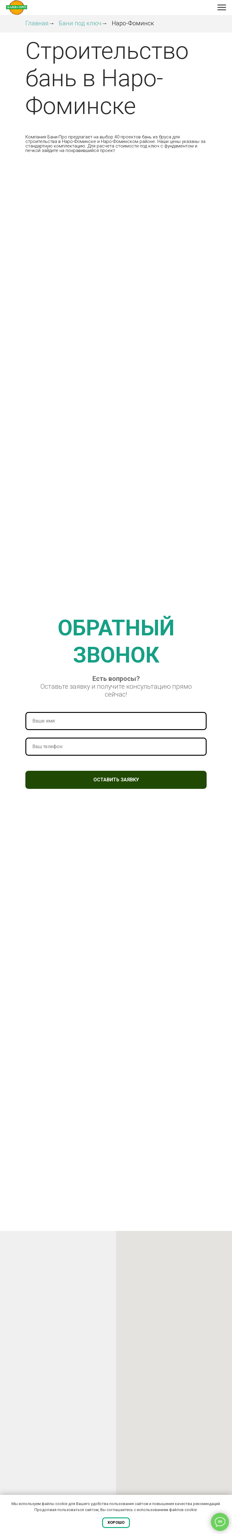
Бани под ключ (80, 23)
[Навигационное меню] (222, 8)
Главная (37, 23)
